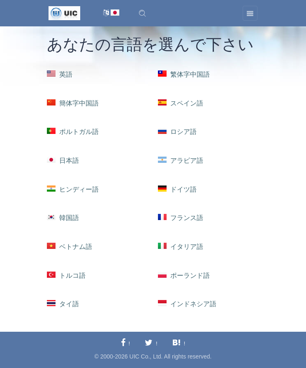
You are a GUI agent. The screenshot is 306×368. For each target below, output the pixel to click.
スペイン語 (180, 103)
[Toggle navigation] (250, 13)
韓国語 (63, 217)
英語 (59, 74)
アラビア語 (180, 160)
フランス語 (180, 217)
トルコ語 (66, 275)
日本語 (63, 160)
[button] (142, 13)
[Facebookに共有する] (125, 343)
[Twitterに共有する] (151, 343)
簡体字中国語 (73, 103)
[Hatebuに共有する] (178, 343)
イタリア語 (180, 246)
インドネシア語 (187, 303)
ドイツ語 (177, 189)
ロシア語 (177, 131)
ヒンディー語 (73, 189)
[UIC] (64, 13)
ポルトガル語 (73, 131)
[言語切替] (111, 13)
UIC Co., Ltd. (146, 356)
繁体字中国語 (184, 74)
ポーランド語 (184, 275)
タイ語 (63, 303)
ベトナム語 (69, 246)
